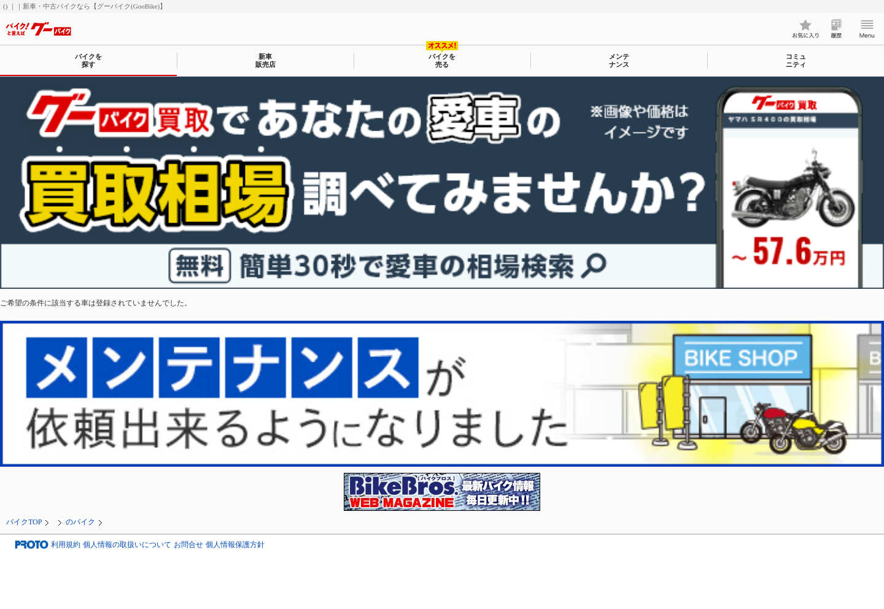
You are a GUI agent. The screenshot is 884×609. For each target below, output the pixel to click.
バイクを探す (88, 60)
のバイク (80, 522)
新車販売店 (265, 60)
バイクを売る (442, 60)
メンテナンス (619, 60)
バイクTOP (24, 522)
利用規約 (65, 545)
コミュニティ (796, 60)
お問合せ (188, 545)
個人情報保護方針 (235, 545)
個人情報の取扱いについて (127, 545)
